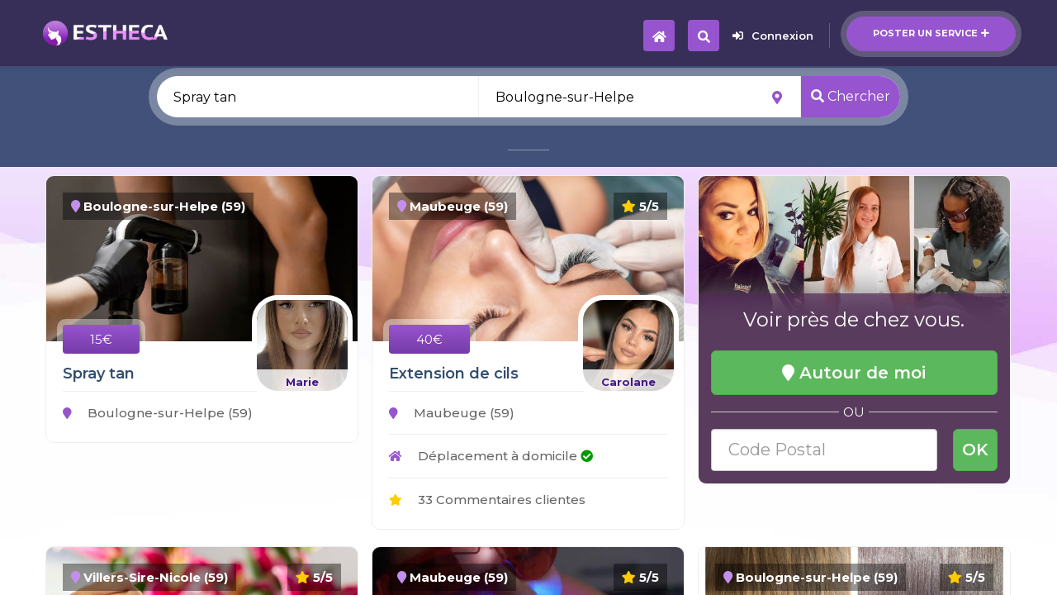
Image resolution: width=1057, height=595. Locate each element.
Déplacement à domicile (491, 456)
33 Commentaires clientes (487, 499)
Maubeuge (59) (451, 413)
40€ (429, 339)
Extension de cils (454, 373)
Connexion (772, 35)
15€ (101, 339)
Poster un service (931, 33)
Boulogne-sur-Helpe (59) (158, 413)
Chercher (850, 96)
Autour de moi (854, 373)
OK (975, 449)
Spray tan (99, 373)
